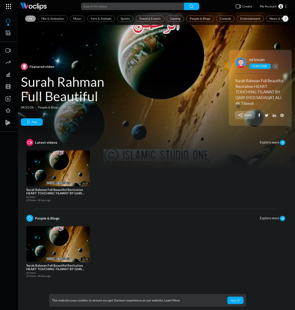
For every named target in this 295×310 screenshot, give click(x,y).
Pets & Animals (101, 18)
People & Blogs (200, 18)
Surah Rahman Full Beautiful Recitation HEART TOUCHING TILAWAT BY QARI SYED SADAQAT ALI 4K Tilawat (259, 92)
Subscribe (260, 66)
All (30, 18)
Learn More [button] (172, 300)
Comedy (225, 18)
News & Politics (280, 18)
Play (31, 122)
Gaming (175, 18)
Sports (125, 18)
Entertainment (250, 18)
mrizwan (257, 59)
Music (77, 18)
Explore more (272, 142)
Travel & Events (150, 18)
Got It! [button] (235, 300)
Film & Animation (52, 18)
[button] (273, 6)
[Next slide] (285, 19)
